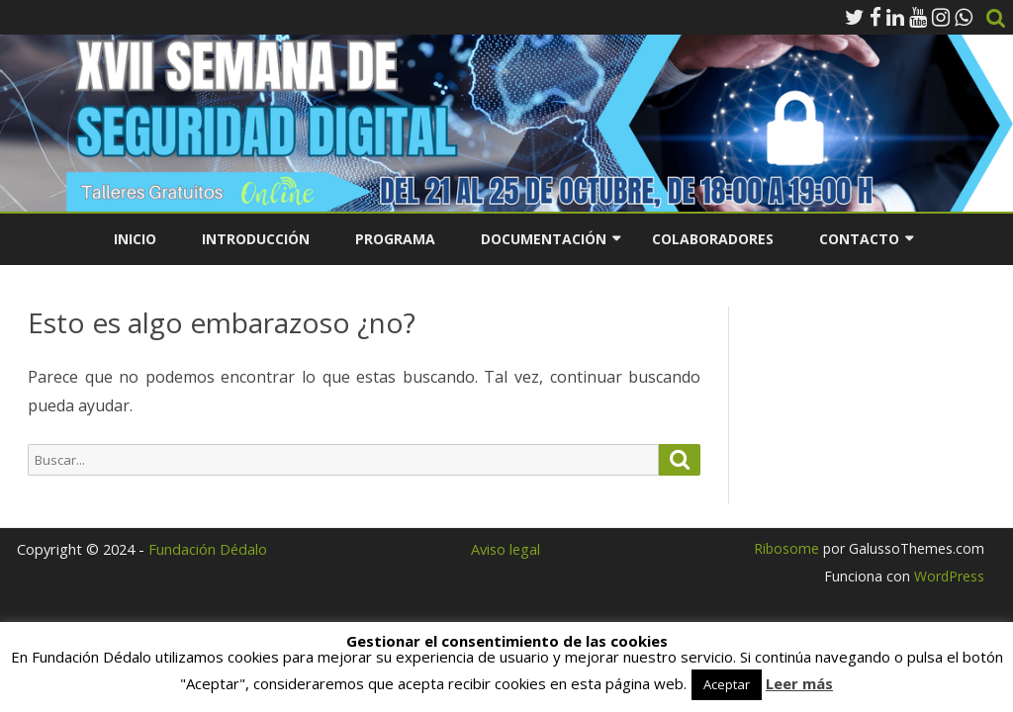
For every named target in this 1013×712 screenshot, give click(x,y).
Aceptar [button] (726, 684)
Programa (395, 238)
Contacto (859, 238)
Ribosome (786, 548)
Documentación (543, 238)
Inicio (135, 238)
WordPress (947, 576)
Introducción (256, 238)
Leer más (799, 683)
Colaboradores (713, 238)
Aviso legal (505, 549)
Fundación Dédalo (207, 549)
